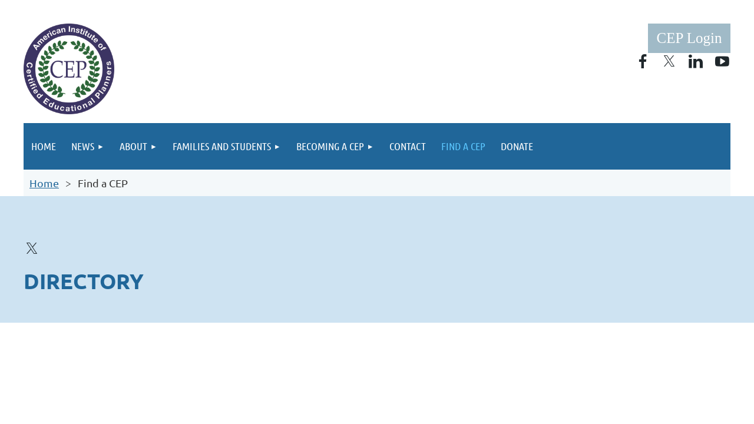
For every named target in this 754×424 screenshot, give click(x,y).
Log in (689, 38)
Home (44, 183)
